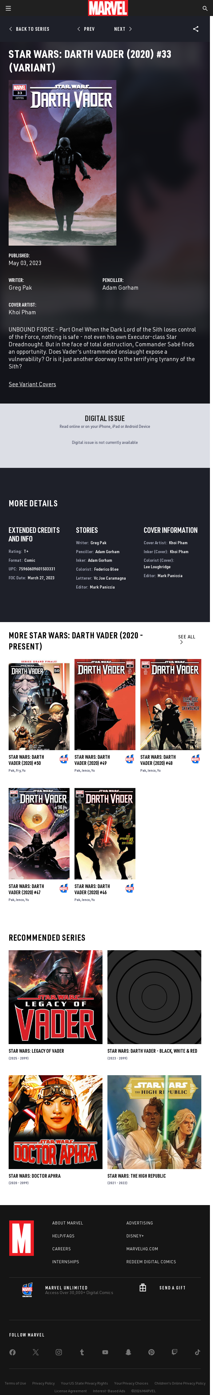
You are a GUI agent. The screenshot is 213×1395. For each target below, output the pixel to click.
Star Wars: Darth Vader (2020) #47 (26, 889)
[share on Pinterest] (151, 1353)
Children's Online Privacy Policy (180, 1383)
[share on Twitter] (36, 1353)
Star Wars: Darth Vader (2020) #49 (92, 760)
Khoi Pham (22, 312)
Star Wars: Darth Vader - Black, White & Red (152, 1051)
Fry (18, 770)
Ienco (86, 770)
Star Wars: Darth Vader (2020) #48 (158, 760)
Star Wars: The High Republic (136, 1176)
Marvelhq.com (142, 1248)
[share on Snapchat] (128, 1353)
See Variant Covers (32, 384)
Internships (65, 1261)
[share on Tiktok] (198, 1353)
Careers (61, 1248)
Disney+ (135, 1235)
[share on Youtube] (105, 1353)
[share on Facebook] (12, 1354)
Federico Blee (106, 569)
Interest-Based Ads (109, 1391)
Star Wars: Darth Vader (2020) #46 (92, 889)
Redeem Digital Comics (151, 1261)
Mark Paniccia (102, 586)
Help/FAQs (63, 1235)
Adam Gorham (120, 287)
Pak (11, 770)
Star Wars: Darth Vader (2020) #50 (26, 760)
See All (186, 639)
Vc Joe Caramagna (110, 578)
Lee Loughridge (157, 566)
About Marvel (67, 1222)
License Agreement (70, 1391)
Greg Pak (20, 287)
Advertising (140, 1222)
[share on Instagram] (59, 1353)
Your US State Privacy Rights (84, 1383)
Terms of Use (15, 1383)
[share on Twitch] (174, 1353)
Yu (24, 770)
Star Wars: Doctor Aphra (35, 1176)
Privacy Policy (43, 1383)
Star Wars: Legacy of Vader (36, 1051)
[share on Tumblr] (82, 1353)
